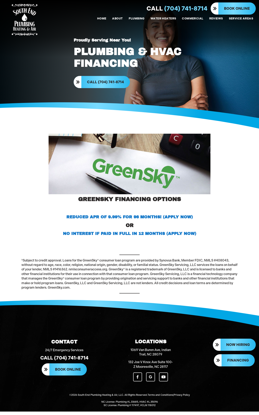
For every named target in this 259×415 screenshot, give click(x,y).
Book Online (237, 8)
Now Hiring (238, 349)
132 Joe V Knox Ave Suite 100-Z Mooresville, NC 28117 (150, 368)
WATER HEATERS (163, 18)
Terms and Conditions (160, 398)
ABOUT (117, 18)
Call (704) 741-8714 (105, 83)
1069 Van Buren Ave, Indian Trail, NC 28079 (151, 356)
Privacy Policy (182, 398)
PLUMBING (137, 18)
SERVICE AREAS (241, 18)
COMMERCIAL (192, 18)
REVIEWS (216, 18)
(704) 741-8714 (176, 8)
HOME (101, 18)
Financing (238, 364)
